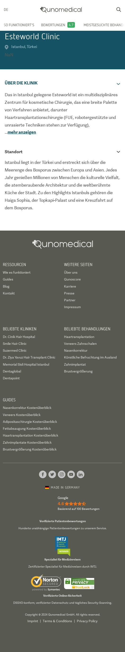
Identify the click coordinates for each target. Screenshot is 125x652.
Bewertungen (53, 24)
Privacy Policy (87, 621)
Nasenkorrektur (75, 350)
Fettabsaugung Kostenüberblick (27, 428)
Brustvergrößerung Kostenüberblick (29, 449)
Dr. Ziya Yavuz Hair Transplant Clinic (29, 357)
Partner (69, 300)
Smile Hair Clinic (15, 344)
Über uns (71, 272)
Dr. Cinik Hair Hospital (19, 337)
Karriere (70, 286)
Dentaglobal (12, 371)
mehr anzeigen (22, 132)
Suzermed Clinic (15, 350)
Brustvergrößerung (78, 371)
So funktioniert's (19, 24)
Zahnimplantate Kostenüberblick (27, 442)
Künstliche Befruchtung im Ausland (90, 357)
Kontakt (9, 293)
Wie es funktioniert (16, 272)
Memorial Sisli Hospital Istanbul (26, 364)
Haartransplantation (79, 337)
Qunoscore (72, 279)
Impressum (72, 307)
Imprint (32, 621)
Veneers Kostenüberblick (21, 415)
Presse (69, 293)
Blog (6, 286)
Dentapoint (11, 378)
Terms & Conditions (57, 621)
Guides (8, 279)
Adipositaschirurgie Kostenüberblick (30, 422)
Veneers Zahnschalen (80, 344)
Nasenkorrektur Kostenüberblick (27, 408)
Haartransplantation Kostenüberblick (30, 435)
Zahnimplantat (75, 364)
